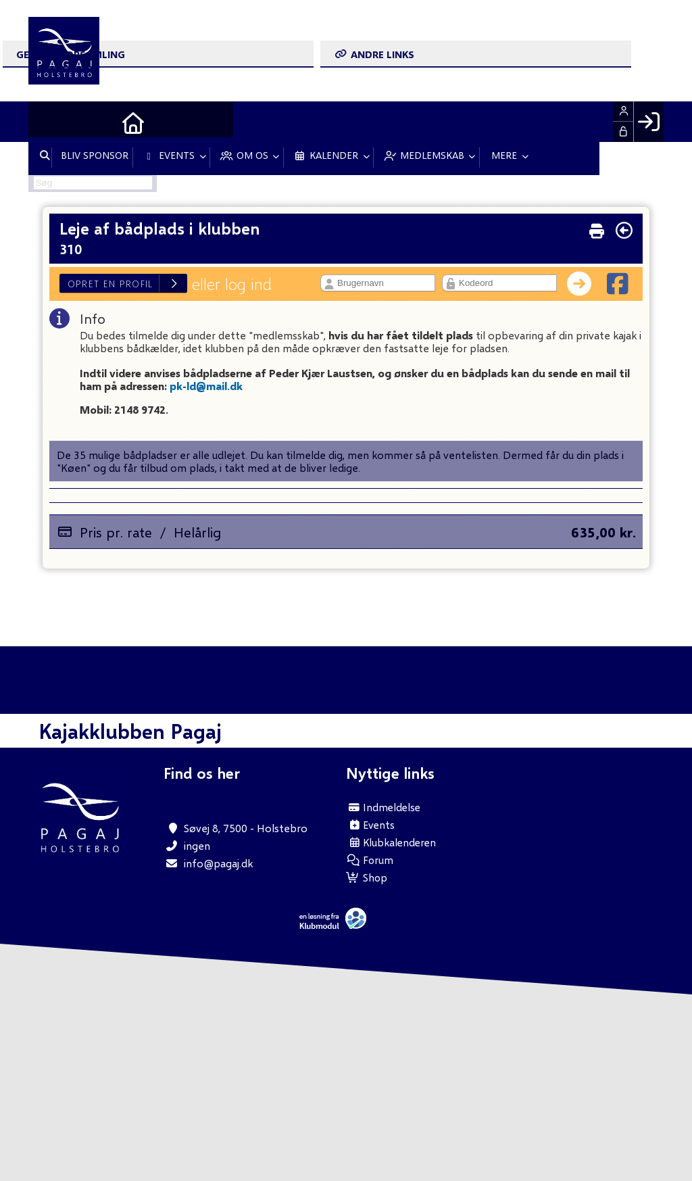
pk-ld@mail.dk (206, 386)
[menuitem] (48, 121)
